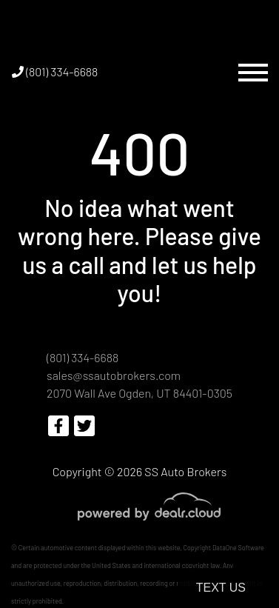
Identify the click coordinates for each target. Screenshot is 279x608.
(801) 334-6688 (55, 71)
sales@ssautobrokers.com (114, 375)
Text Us (221, 587)
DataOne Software (238, 548)
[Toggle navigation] (253, 72)
